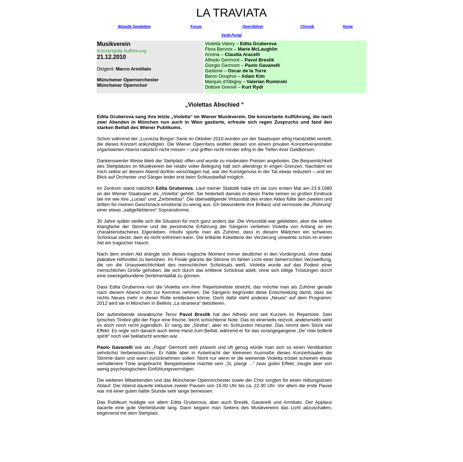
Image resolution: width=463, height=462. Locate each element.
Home (348, 27)
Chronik (307, 27)
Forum (195, 27)
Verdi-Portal (231, 35)
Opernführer (252, 27)
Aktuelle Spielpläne (134, 27)
